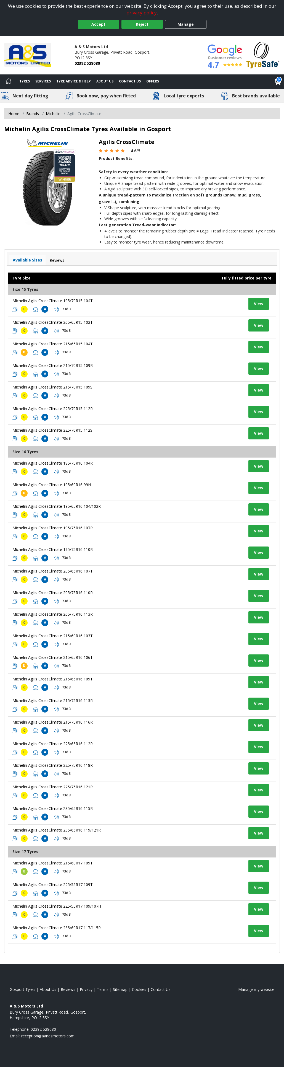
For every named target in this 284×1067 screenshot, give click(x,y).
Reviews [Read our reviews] (68, 989)
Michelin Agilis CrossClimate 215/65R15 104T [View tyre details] (52, 343)
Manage (185, 24)
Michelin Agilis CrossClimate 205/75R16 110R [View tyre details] (52, 592)
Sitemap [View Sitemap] (120, 989)
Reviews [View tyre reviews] (57, 260)
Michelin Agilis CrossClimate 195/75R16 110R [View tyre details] (52, 549)
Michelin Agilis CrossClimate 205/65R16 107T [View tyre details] (52, 571)
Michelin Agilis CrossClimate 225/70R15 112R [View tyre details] (52, 408)
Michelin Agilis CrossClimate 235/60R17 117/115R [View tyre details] (56, 927)
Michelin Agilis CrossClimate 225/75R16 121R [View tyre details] (52, 786)
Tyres (24, 81)
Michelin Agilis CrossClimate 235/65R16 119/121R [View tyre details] (56, 830)
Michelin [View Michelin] (53, 113)
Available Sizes (27, 260)
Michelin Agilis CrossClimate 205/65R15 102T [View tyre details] (52, 322)
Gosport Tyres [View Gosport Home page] (22, 989)
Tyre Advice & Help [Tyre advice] (73, 81)
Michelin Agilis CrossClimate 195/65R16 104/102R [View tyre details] (56, 506)
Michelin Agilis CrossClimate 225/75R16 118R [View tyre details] (52, 765)
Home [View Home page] (13, 113)
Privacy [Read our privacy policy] (86, 989)
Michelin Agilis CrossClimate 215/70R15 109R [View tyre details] (52, 365)
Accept (98, 24)
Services (43, 81)
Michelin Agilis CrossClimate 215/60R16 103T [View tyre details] (52, 635)
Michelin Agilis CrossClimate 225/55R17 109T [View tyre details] (52, 884)
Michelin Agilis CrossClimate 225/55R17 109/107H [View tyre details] (56, 906)
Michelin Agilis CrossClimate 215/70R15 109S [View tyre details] (52, 387)
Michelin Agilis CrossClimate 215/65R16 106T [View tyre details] (52, 657)
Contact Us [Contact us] (130, 81)
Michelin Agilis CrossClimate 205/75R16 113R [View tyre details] (52, 614)
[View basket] (278, 81)
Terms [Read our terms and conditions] (102, 989)
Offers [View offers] (152, 81)
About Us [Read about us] (48, 989)
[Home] (8, 81)
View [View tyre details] (258, 303)
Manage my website (256, 989)
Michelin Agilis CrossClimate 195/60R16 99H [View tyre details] (51, 484)
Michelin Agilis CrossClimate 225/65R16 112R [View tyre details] (52, 743)
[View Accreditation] (263, 54)
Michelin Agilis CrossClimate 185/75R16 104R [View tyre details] (52, 463)
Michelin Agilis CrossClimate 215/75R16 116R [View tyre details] (52, 722)
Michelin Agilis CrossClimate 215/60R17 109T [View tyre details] (52, 863)
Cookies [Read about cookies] (139, 989)
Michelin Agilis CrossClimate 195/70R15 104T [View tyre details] (52, 300)
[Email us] (48, 1035)
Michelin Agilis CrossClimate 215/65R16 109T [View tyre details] (52, 679)
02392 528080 (87, 63)
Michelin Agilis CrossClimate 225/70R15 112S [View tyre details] (52, 430)
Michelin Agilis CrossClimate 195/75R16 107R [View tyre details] (52, 527)
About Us (104, 81)
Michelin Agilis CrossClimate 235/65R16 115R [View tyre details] (52, 808)
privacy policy (141, 12)
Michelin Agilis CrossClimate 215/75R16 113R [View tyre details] (52, 700)
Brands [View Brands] (32, 113)
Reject (142, 24)
